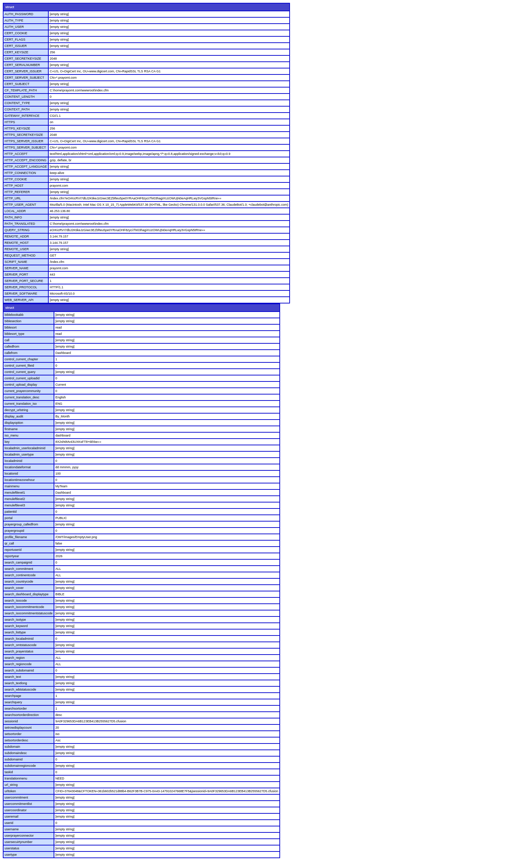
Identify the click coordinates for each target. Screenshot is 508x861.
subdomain (12, 746)
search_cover (14, 588)
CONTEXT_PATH (17, 109)
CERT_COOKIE (16, 33)
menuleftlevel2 (15, 499)
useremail (11, 816)
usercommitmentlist (18, 804)
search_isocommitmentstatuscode (29, 613)
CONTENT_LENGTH (20, 96)
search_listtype (15, 632)
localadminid (13, 461)
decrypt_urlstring (16, 410)
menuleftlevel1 (15, 492)
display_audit (14, 416)
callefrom (11, 353)
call (7, 340)
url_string (11, 785)
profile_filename (16, 537)
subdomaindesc (16, 753)
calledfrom (12, 346)
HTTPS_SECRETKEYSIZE (24, 135)
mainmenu (12, 486)
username (12, 829)
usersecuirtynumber (18, 842)
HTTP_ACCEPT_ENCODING (26, 160)
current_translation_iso (21, 403)
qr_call (9, 543)
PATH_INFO (13, 217)
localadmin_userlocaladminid (25, 448)
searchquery (13, 702)
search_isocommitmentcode (24, 607)
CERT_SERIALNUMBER (22, 65)
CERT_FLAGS (15, 39)
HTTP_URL (13, 198)
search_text (13, 677)
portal (9, 518)
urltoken (10, 791)
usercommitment (16, 797)
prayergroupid (14, 530)
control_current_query (20, 372)
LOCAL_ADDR (15, 211)
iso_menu (11, 435)
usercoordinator (16, 810)
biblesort (11, 327)
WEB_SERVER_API (19, 300)
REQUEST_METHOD (20, 255)
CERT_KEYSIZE (16, 52)
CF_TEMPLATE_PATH (21, 90)
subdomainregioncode (20, 765)
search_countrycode (19, 581)
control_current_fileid (19, 365)
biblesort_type (14, 334)
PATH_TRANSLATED (20, 223)
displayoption (14, 423)
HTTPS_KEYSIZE (17, 128)
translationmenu (16, 778)
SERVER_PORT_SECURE (24, 281)
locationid (11, 473)
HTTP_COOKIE (16, 179)
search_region (15, 658)
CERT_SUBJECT (17, 84)
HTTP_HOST (14, 185)
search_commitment (19, 569)
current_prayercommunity (23, 391)
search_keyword (16, 626)
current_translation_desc (22, 397)
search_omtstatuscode (21, 645)
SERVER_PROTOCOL (21, 287)
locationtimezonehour (20, 480)
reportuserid (13, 550)
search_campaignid (18, 562)
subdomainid (14, 759)
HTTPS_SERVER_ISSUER (24, 141)
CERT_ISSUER (16, 46)
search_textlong (16, 683)
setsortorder (13, 734)
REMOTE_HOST (17, 243)
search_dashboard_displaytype (27, 594)
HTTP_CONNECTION (20, 173)
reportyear (12, 556)
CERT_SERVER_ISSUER (23, 71)
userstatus (12, 848)
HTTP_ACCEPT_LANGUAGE (26, 166)
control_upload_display (21, 384)
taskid (9, 772)
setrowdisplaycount (18, 727)
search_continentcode (20, 575)
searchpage (13, 696)
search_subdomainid (19, 670)
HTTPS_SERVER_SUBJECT (25, 147)
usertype (11, 854)
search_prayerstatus (19, 651)
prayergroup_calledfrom (21, 524)
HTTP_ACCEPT (16, 154)
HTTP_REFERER (17, 192)
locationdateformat (18, 467)
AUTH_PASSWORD (19, 14)
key (7, 442)
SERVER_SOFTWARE (21, 293)
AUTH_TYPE (14, 20)
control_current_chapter (21, 359)
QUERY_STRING (17, 230)
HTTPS (10, 122)
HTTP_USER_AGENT (20, 204)
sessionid (11, 721)
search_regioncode (18, 664)
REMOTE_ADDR (17, 236)
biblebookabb (14, 315)
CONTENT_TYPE (17, 103)
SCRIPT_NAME (16, 262)
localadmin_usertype (19, 454)
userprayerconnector (19, 835)
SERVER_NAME (17, 268)
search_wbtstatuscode (20, 689)
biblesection (13, 321)
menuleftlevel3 (15, 505)
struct (9, 7)
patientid (11, 511)
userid (9, 823)
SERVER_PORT (16, 274)
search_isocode (16, 600)
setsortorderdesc (16, 740)
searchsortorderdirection (22, 715)
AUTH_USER (14, 27)
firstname (11, 429)
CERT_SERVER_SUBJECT (24, 77)
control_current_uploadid (22, 378)
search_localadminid (19, 638)
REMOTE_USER (17, 249)
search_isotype (15, 619)
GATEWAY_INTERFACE (22, 116)
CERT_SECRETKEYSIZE (23, 58)
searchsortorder (16, 708)
